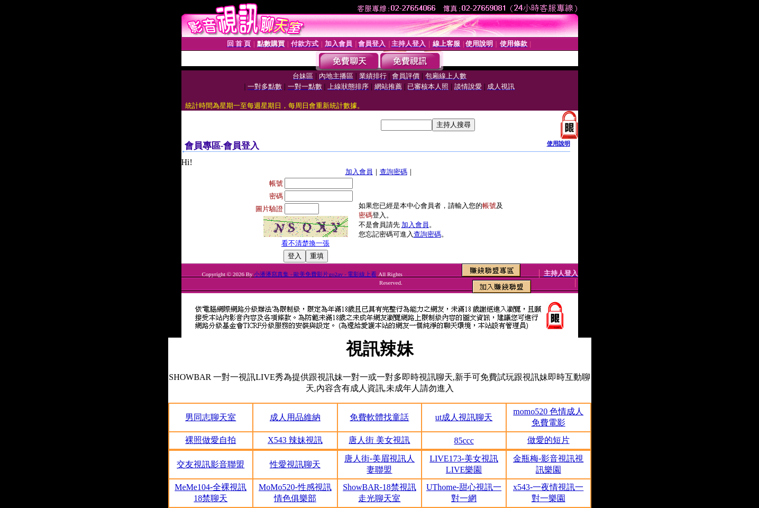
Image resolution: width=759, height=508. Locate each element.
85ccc (463, 440)
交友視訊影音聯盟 (210, 464)
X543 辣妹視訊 (295, 440)
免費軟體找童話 (379, 417)
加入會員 (359, 172)
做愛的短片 (548, 440)
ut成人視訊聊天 (463, 417)
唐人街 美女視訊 (379, 440)
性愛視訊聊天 (295, 464)
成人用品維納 (295, 417)
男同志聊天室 (210, 417)
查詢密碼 (393, 172)
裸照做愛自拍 (210, 440)
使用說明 (558, 143)
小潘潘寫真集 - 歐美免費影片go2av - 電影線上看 (315, 274)
